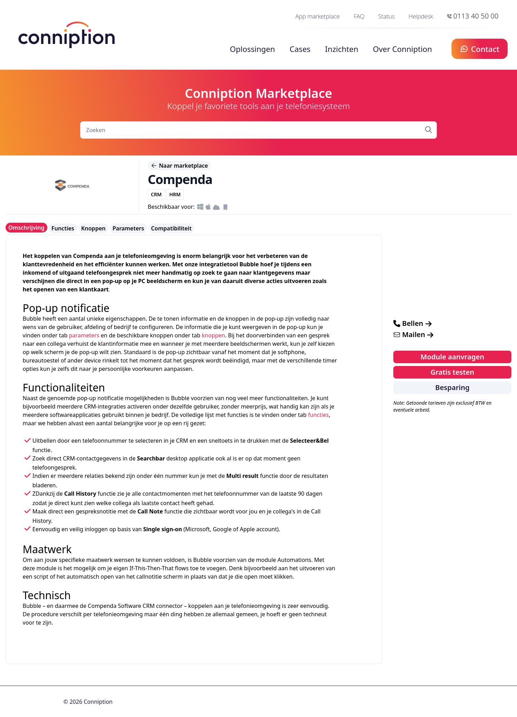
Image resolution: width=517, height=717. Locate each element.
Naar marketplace (179, 165)
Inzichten (341, 49)
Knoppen (93, 228)
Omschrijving (26, 227)
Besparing (452, 387)
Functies (63, 228)
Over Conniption (402, 49)
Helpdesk (421, 16)
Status (386, 16)
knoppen (213, 335)
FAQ (359, 16)
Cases (300, 49)
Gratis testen (452, 372)
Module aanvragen (452, 356)
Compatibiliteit (171, 228)
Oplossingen (252, 49)
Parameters (128, 228)
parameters (84, 335)
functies (318, 415)
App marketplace (317, 16)
